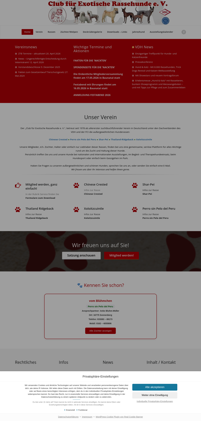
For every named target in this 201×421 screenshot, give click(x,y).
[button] (154, 387)
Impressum (87, 417)
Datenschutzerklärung (68, 417)
